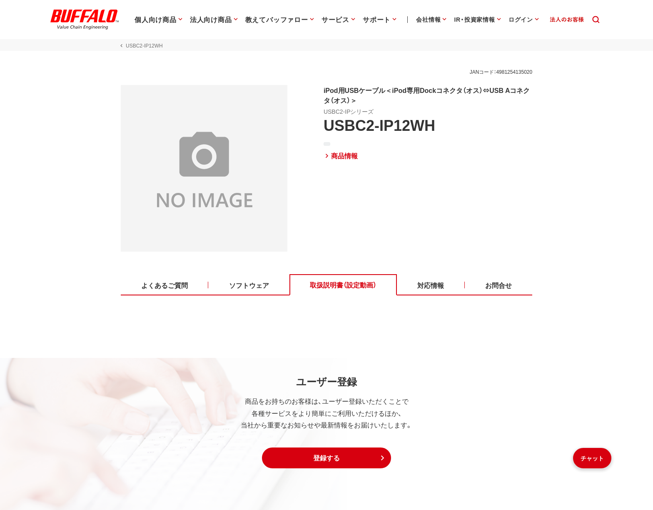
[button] (326, 458)
